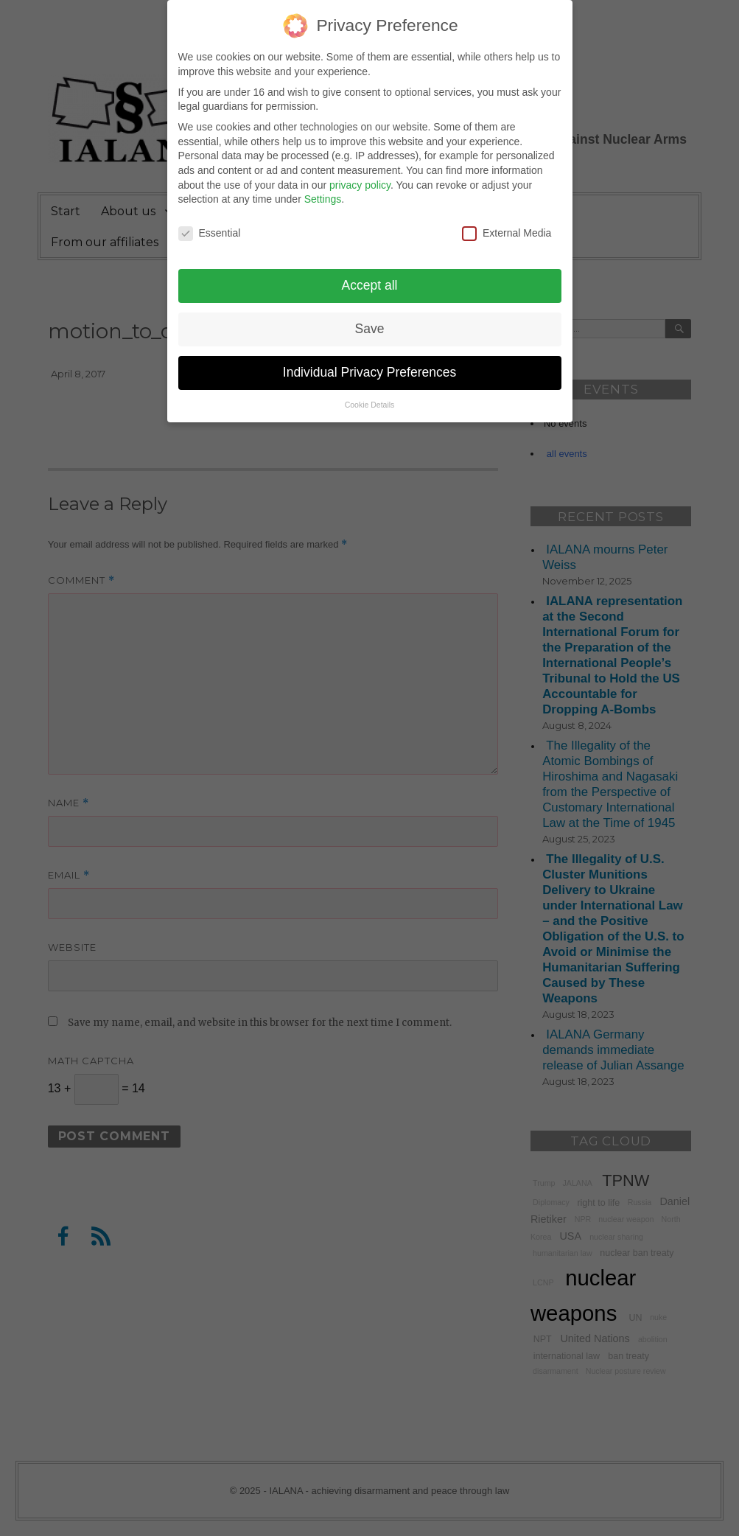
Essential (209, 223)
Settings (323, 189)
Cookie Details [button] (370, 394)
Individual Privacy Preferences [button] (369, 362)
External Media (506, 223)
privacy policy (359, 175)
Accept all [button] (370, 275)
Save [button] (370, 318)
